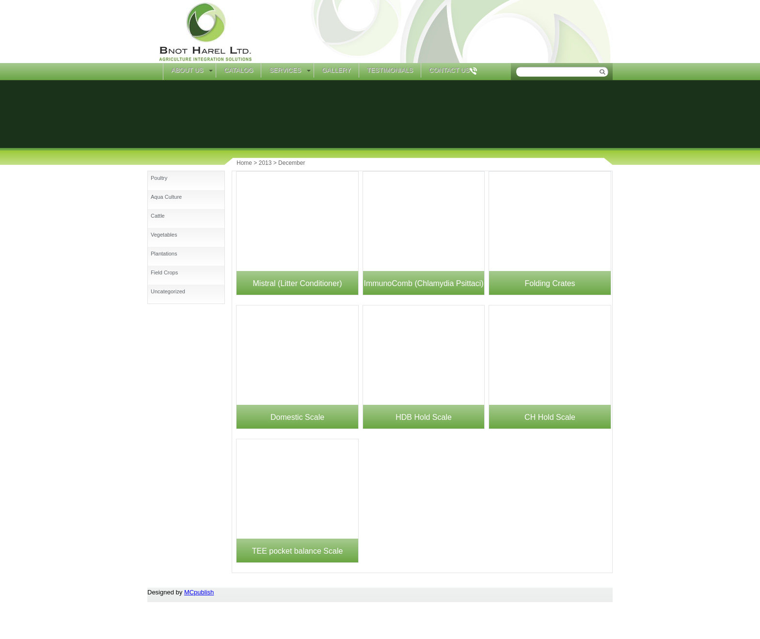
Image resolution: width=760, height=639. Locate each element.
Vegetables (164, 235)
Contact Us (449, 70)
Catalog (238, 70)
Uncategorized (168, 291)
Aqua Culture (166, 197)
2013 (265, 163)
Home (155, 72)
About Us (187, 70)
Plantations (164, 253)
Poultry (159, 178)
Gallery (336, 70)
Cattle (158, 216)
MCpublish (199, 592)
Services (285, 70)
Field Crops (164, 272)
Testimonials (390, 70)
